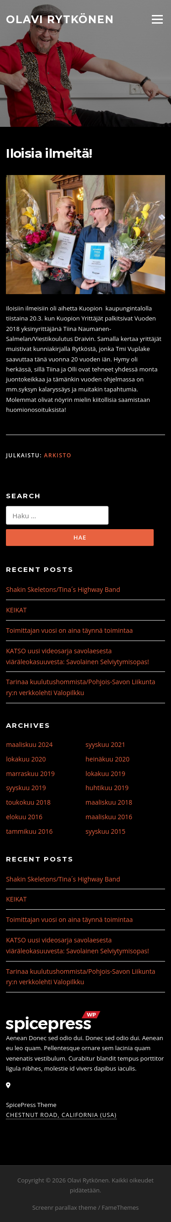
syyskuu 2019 (26, 787)
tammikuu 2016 (29, 831)
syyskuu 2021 (106, 744)
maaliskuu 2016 (109, 816)
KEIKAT (16, 610)
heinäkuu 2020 (108, 759)
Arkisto (58, 455)
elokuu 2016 (24, 816)
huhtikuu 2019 (107, 787)
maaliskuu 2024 (29, 744)
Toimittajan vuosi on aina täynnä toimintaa (69, 630)
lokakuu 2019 (105, 773)
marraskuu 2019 (30, 773)
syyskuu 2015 (106, 831)
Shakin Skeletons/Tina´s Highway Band (63, 589)
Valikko (157, 19)
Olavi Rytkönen (60, 19)
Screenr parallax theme (64, 1207)
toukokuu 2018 (28, 802)
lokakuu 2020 (26, 759)
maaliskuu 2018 (109, 802)
